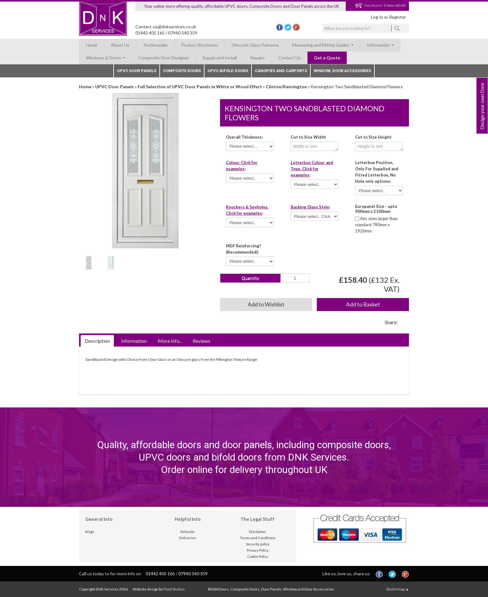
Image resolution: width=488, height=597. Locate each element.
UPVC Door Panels (136, 70)
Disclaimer (257, 532)
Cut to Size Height (373, 137)
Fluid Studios (174, 589)
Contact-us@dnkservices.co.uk (165, 26)
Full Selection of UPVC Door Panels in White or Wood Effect (200, 86)
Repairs (257, 57)
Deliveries (187, 538)
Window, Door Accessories (342, 70)
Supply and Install (220, 57)
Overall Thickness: (244, 137)
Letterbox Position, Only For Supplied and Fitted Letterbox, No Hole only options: (376, 172)
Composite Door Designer (163, 57)
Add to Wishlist (266, 304)
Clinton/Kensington (286, 86)
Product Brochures (199, 45)
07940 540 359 (182, 32)
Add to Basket (363, 304)
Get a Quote (327, 57)
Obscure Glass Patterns (255, 45)
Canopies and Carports (281, 70)
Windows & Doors (105, 57)
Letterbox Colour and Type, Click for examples (312, 168)
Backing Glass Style (310, 206)
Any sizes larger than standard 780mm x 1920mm (376, 224)
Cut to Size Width (308, 137)
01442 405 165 (150, 32)
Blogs (89, 532)
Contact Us (289, 57)
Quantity (250, 278)
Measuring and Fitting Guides (323, 45)
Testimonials (155, 45)
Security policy (258, 544)
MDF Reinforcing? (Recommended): (243, 249)
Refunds (188, 532)
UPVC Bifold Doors (228, 70)
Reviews (201, 341)
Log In (377, 17)
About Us (120, 45)
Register (397, 17)
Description (97, 341)
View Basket (368, 5)
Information (380, 45)
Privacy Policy (258, 550)
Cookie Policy (257, 556)
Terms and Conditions (257, 538)
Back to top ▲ (398, 589)
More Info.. (169, 341)
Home (91, 45)
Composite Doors (182, 70)
